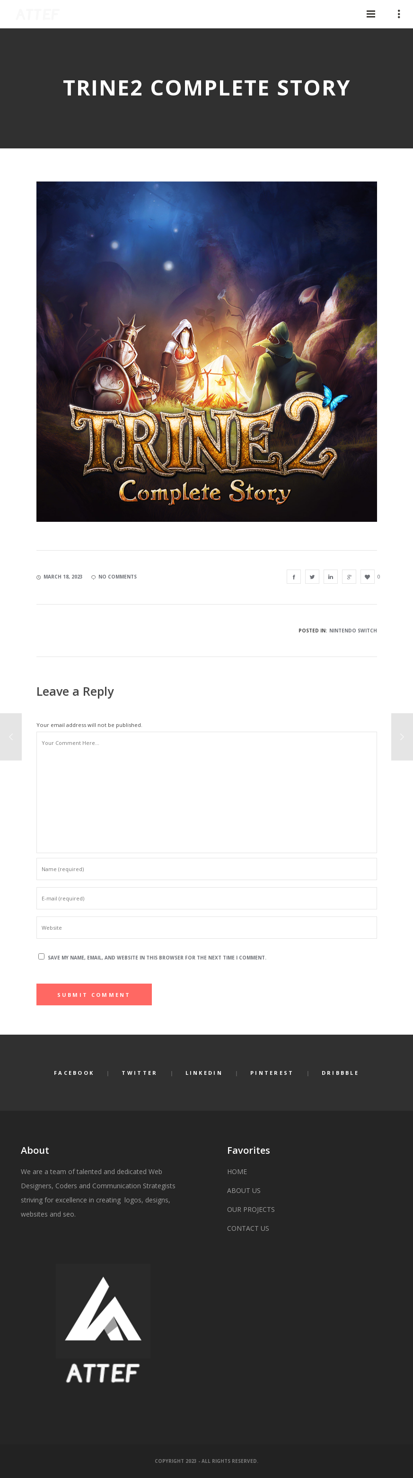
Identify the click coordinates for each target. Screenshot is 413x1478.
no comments (114, 576)
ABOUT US (244, 1190)
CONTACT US (248, 1228)
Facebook (74, 1072)
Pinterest (272, 1072)
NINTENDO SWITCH (353, 630)
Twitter (140, 1072)
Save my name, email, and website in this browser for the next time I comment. (157, 957)
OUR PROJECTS (251, 1209)
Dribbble (340, 1072)
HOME (237, 1171)
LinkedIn (204, 1072)
